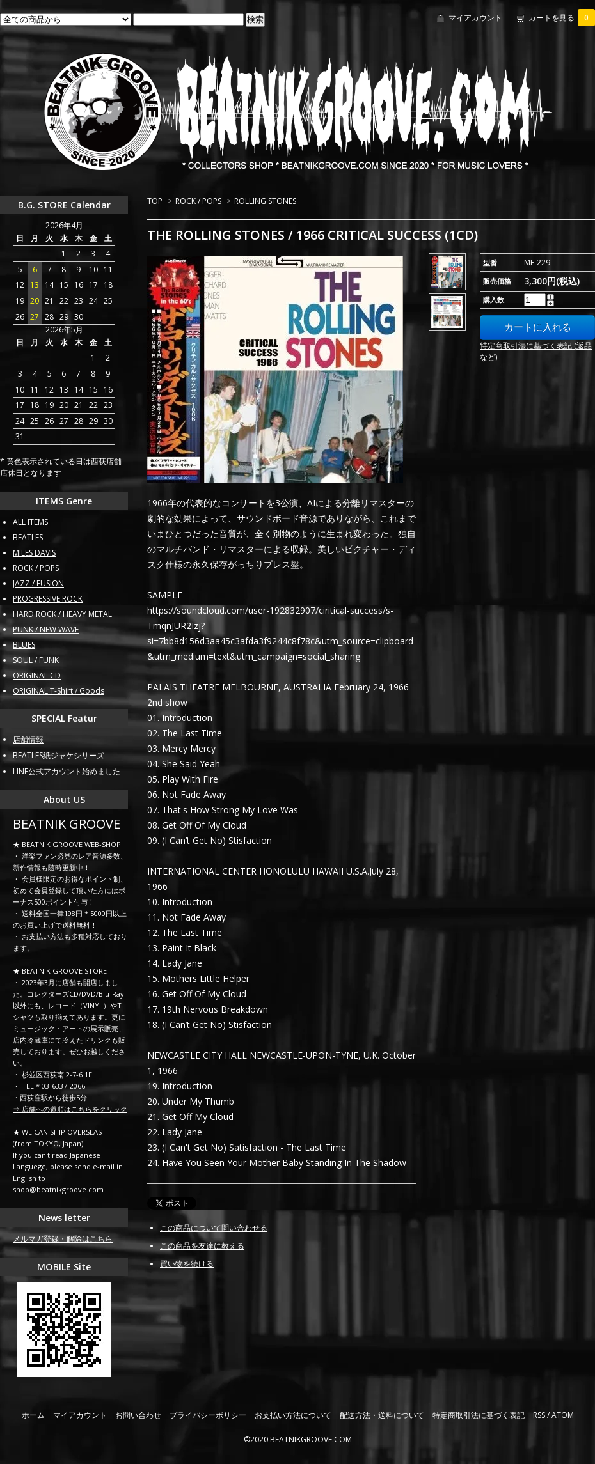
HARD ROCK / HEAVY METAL (62, 614)
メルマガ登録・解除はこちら (63, 1238)
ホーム (33, 1415)
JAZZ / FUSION (38, 583)
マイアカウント (475, 17)
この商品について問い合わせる (213, 1227)
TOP (155, 201)
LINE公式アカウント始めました (66, 771)
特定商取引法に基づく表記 (478, 1415)
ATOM (562, 1415)
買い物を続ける (187, 1263)
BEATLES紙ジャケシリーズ (58, 755)
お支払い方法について (293, 1415)
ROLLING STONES (265, 201)
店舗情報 (28, 739)
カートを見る (561, 17)
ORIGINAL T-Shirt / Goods (58, 690)
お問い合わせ (138, 1415)
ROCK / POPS (198, 201)
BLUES (24, 644)
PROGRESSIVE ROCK (48, 598)
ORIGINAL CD (37, 675)
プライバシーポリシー (208, 1415)
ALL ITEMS (30, 522)
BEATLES (28, 537)
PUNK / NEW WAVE (46, 629)
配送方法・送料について (382, 1415)
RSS (539, 1415)
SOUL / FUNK (36, 660)
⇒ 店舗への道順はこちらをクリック (70, 1109)
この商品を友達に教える (202, 1245)
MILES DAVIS (34, 552)
